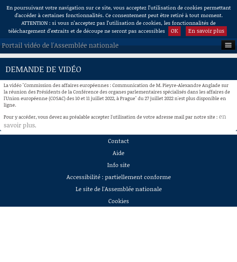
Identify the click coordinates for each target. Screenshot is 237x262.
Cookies (118, 200)
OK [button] (174, 31)
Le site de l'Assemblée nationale (119, 188)
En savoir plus (206, 31)
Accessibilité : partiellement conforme (119, 176)
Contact (118, 140)
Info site (118, 164)
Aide (118, 152)
